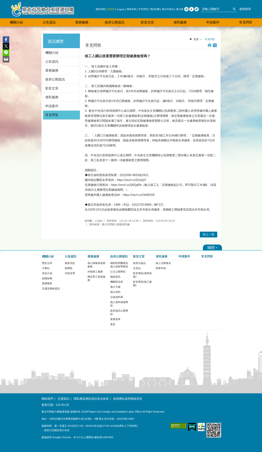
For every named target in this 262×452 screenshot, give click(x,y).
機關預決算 (116, 281)
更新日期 (47, 404)
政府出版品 (139, 263)
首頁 (196, 39)
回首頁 (110, 9)
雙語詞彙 (155, 9)
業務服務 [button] (81, 22)
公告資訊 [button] (49, 22)
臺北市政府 (168, 9)
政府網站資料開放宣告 (127, 398)
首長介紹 (47, 273)
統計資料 (115, 291)
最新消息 (70, 263)
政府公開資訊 (55, 79)
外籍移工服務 (95, 271)
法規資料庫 (116, 297)
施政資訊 (115, 276)
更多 (112, 324)
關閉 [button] (212, 247)
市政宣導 (70, 273)
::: (42, 32)
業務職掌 (47, 283)
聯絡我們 (47, 398)
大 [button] (196, 9)
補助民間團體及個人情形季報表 (119, 265)
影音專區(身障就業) (142, 275)
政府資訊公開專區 (119, 312)
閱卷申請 (161, 268)
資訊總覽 (56, 41)
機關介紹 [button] (16, 22)
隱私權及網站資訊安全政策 (91, 398)
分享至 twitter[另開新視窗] (6, 46)
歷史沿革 (47, 263)
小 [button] (186, 9)
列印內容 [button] (209, 45)
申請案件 (212, 22)
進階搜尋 (245, 9)
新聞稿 (68, 268)
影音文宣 (51, 88)
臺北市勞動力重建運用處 (42, 9)
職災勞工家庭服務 (96, 278)
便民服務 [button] (180, 22)
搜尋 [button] (234, 9)
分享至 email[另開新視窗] (6, 59)
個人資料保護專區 (119, 304)
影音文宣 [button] (147, 22)
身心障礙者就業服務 (96, 265)
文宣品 (137, 268)
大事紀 (46, 268)
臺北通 (179, 9)
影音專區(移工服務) (142, 283)
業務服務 (51, 70)
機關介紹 (51, 53)
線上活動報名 (163, 263)
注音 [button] (215, 45)
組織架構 (47, 278)
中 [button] (191, 9)
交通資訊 (63, 398)
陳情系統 (131, 9)
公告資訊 (51, 61)
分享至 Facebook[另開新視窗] (6, 39)
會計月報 (115, 286)
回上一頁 (208, 234)
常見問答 (143, 9)
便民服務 (51, 97)
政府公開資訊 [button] (114, 22)
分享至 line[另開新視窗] (6, 52)
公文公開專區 (118, 271)
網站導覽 (100, 9)
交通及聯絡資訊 (51, 288)
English (120, 9)
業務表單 (115, 319)
